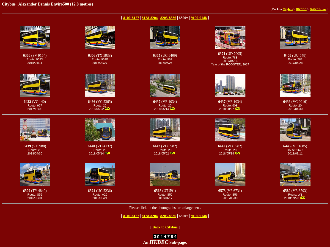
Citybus (288, 9)
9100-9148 (199, 18)
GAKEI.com (318, 9)
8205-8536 (168, 18)
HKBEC (301, 9)
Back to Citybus (164, 227)
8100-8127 (131, 18)
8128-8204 (150, 18)
